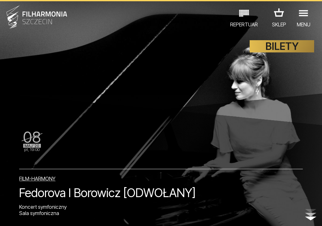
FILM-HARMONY (37, 178)
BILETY (282, 46)
